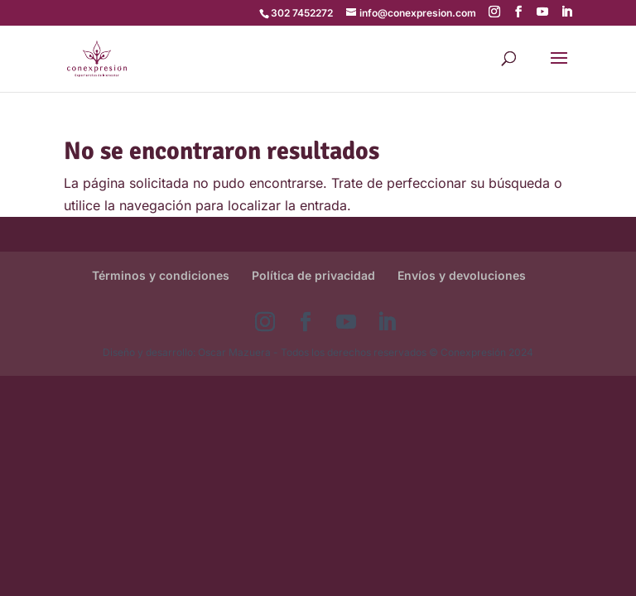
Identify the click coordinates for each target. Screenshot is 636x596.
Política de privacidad (313, 275)
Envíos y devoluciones (462, 275)
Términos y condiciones (160, 275)
